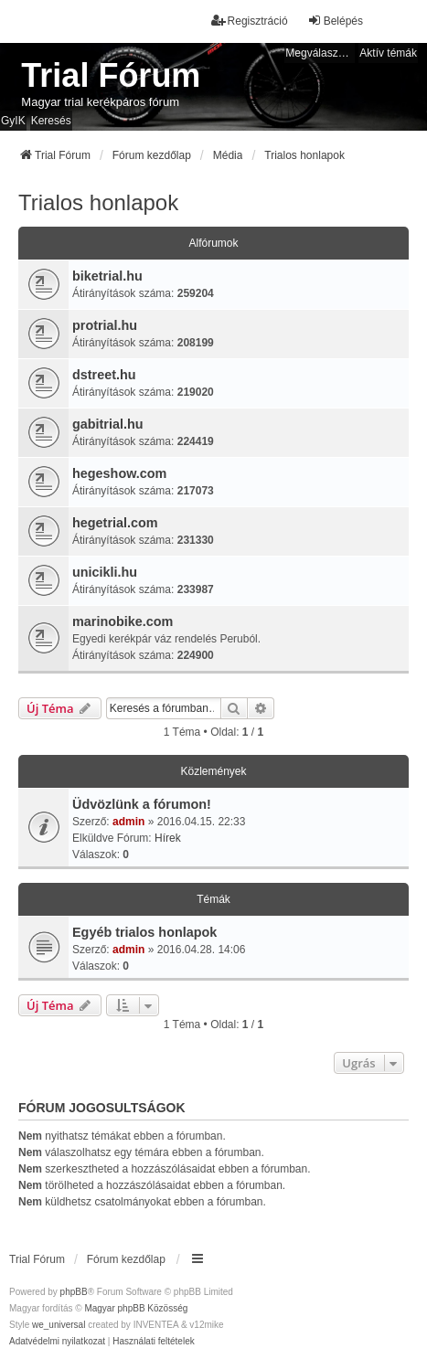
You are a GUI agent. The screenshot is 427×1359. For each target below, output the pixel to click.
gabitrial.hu (108, 424)
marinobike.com (122, 621)
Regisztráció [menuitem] (249, 20)
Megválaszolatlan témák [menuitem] (320, 53)
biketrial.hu (107, 276)
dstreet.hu (104, 374)
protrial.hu (104, 325)
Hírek (168, 838)
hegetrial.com (115, 522)
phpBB (74, 1292)
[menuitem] (57, 1341)
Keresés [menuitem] (51, 120)
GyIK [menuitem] (13, 120)
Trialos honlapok (98, 202)
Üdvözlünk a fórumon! (141, 804)
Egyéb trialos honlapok (144, 932)
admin (128, 821)
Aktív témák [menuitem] (388, 53)
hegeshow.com (119, 473)
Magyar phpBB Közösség (135, 1308)
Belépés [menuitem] (335, 20)
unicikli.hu (104, 572)
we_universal (58, 1325)
